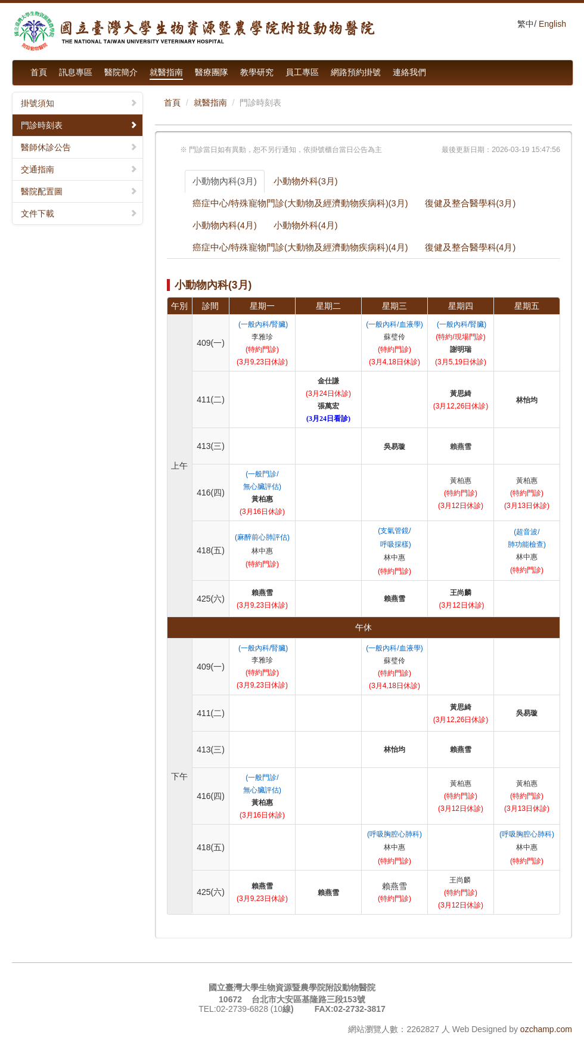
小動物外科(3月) (306, 181)
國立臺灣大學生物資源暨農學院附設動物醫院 (193, 31)
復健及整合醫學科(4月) (470, 247)
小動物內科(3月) (224, 181)
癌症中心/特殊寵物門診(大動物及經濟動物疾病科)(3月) (300, 203)
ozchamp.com (546, 1029)
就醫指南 (166, 72)
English (552, 24)
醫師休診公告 (79, 147)
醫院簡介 (121, 72)
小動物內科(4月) (224, 225)
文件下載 (79, 213)
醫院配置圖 (79, 191)
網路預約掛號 (356, 72)
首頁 (38, 72)
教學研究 (257, 72)
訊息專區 (75, 72)
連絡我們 (409, 72)
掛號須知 (79, 103)
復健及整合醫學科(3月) (470, 203)
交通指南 (79, 169)
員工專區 (302, 72)
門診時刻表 (79, 125)
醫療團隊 (211, 72)
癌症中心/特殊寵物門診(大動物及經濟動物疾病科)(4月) (300, 247)
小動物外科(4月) (306, 225)
